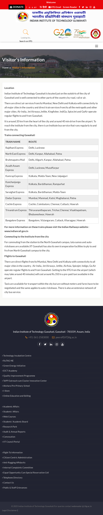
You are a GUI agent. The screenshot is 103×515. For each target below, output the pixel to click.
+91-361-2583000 (38, 337)
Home (5, 67)
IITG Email (54, 7)
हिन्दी (43, 7)
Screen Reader (70, 7)
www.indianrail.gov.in (16, 231)
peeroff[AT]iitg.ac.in (66, 337)
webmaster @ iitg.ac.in (82, 506)
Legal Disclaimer (9, 510)
